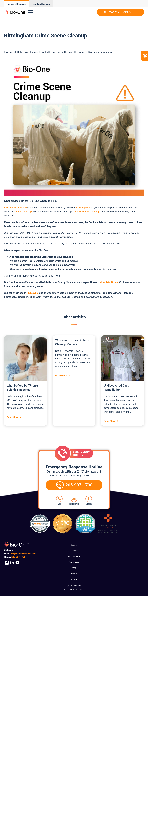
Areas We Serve (74, 556)
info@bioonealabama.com (23, 553)
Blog (74, 568)
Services (74, 545)
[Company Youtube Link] (17, 562)
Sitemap (74, 579)
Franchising (74, 562)
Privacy (74, 573)
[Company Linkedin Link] (12, 562)
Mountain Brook (108, 282)
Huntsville (32, 292)
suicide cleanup (23, 211)
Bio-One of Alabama (15, 207)
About (74, 551)
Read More (12, 417)
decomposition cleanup (86, 211)
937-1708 (18, 557)
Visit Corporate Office (74, 589)
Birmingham (83, 207)
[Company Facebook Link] (7, 562)
